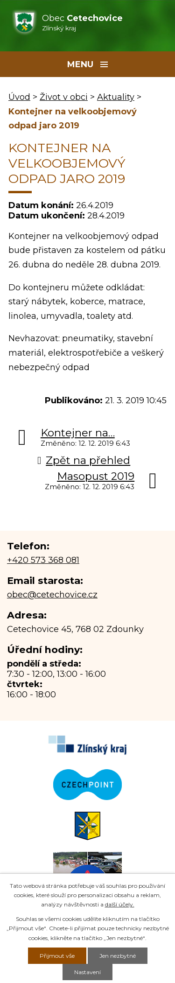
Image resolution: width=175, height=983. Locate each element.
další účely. (119, 904)
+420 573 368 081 (43, 560)
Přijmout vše (57, 955)
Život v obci (64, 97)
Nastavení (87, 972)
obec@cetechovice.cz (52, 595)
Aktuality (115, 97)
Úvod (19, 97)
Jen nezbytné (117, 955)
